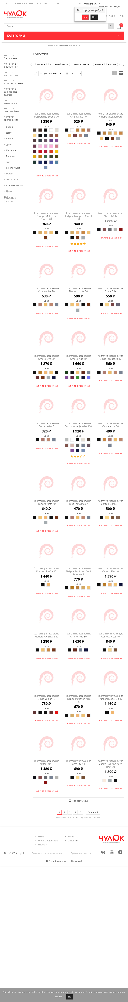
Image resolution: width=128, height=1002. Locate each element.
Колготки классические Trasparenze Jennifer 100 (78, 489)
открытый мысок (59, 64)
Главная (52, 45)
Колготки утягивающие (11, 101)
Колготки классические (11, 73)
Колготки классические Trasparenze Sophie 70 (46, 115)
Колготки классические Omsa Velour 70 (46, 814)
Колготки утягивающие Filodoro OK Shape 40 (46, 739)
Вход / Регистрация (109, 6)
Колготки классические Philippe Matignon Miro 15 (78, 816)
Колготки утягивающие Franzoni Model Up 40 (110, 816)
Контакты (42, 3)
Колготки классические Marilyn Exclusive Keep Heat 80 (110, 892)
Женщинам (63, 45)
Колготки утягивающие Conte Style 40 (78, 891)
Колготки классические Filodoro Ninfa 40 (46, 585)
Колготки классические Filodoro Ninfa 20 (78, 330)
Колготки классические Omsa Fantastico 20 (78, 586)
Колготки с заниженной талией (11, 91)
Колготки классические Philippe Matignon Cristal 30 (78, 245)
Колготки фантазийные (11, 110)
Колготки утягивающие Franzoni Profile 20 (46, 661)
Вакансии (73, 976)
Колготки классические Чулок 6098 (110, 243)
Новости (42, 980)
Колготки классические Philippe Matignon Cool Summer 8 (78, 663)
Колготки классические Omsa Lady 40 (46, 487)
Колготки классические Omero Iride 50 (78, 403)
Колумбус (90, 3)
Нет (94, 17)
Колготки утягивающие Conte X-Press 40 (110, 738)
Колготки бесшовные (10, 57)
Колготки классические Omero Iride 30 (78, 738)
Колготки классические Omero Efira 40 (110, 661)
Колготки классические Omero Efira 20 (46, 403)
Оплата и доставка (23, 3)
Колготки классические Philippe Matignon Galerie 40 (46, 245)
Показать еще (78, 936)
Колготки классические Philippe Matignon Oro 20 (110, 115)
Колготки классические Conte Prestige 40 (110, 585)
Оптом (55, 3)
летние (41, 64)
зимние (99, 64)
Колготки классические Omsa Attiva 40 (78, 113)
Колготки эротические (11, 118)
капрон (112, 64)
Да (85, 17)
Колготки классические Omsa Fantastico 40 (110, 405)
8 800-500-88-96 (112, 16)
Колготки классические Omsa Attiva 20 (110, 487)
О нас (7, 3)
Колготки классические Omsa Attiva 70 (46, 330)
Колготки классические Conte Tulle (110, 330)
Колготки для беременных (11, 65)
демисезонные (82, 64)
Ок (69, 996)
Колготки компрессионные (13, 82)
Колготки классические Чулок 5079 (46, 891)
